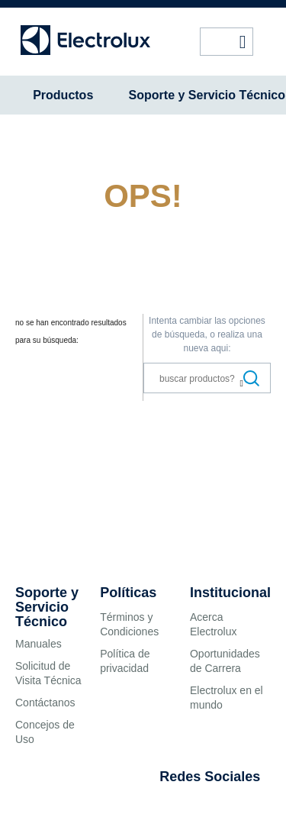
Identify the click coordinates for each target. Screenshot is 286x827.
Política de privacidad (124, 661)
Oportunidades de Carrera (225, 661)
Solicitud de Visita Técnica (48, 673)
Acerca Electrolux (213, 624)
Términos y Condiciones (129, 624)
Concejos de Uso (45, 732)
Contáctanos (45, 702)
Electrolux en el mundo (226, 697)
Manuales (38, 644)
